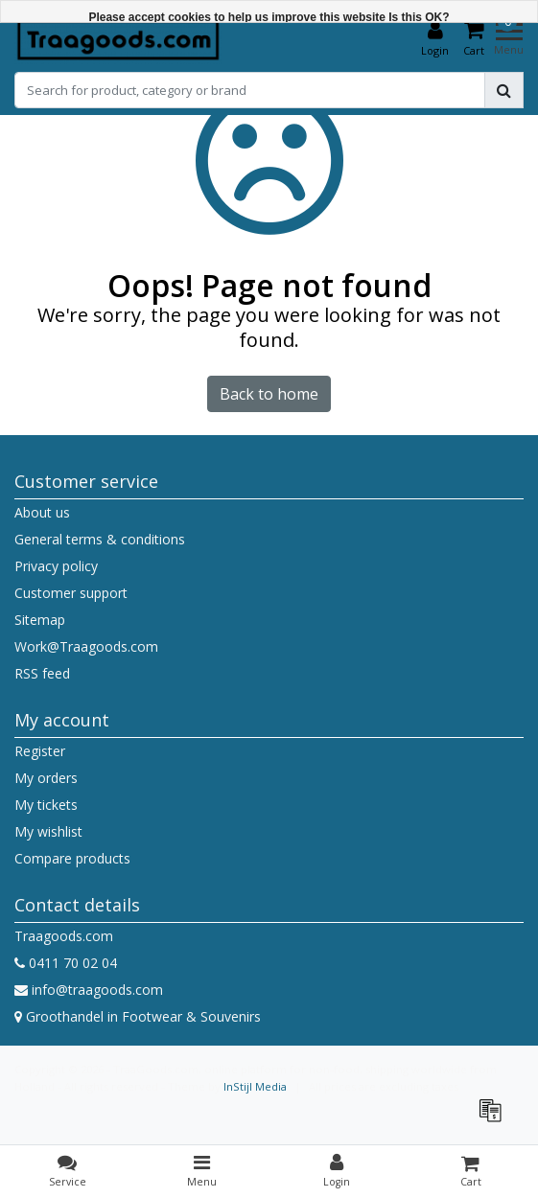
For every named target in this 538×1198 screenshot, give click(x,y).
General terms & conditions (99, 539)
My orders (46, 778)
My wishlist (48, 831)
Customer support (71, 593)
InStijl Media (255, 1086)
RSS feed (42, 673)
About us (42, 512)
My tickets (46, 804)
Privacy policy (56, 566)
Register (39, 751)
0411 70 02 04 (65, 963)
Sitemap (39, 620)
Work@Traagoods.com (86, 646)
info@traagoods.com (88, 989)
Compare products (72, 858)
